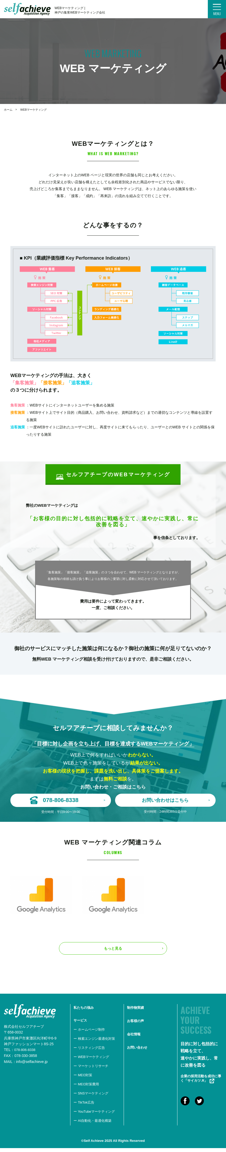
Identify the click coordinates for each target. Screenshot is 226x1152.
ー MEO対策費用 (86, 1088)
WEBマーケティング (33, 109)
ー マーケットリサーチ (91, 1070)
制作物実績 (135, 1012)
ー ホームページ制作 (89, 1034)
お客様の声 (135, 1025)
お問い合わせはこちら (176, 800)
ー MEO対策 (83, 1079)
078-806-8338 (25, 1054)
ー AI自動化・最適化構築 (92, 1125)
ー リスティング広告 (89, 1052)
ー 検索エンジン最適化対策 (94, 1043)
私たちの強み (84, 1012)
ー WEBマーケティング (91, 1061)
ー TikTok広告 (84, 1107)
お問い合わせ (137, 1052)
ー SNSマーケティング (91, 1097)
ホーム (8, 109)
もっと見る (113, 952)
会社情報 (134, 1038)
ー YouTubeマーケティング (94, 1116)
